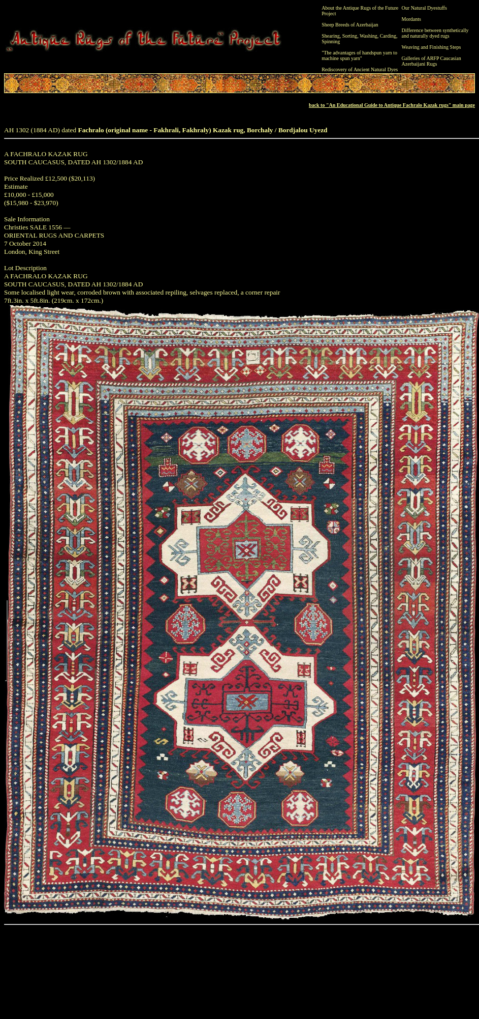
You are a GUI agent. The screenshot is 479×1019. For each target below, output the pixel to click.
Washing (368, 36)
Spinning (331, 41)
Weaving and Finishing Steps (431, 47)
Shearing (331, 36)
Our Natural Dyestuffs (424, 8)
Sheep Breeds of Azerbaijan (350, 24)
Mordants (411, 19)
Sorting (349, 36)
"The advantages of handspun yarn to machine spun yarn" (359, 55)
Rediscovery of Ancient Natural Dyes (360, 69)
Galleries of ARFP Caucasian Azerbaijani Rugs (431, 61)
